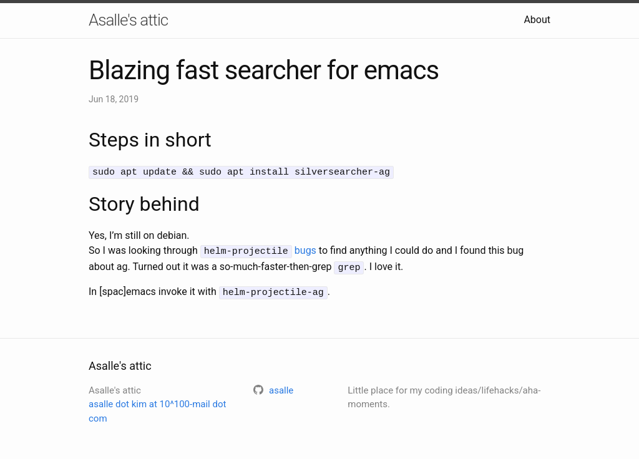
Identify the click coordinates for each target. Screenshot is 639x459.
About (537, 20)
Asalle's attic (128, 20)
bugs (305, 250)
